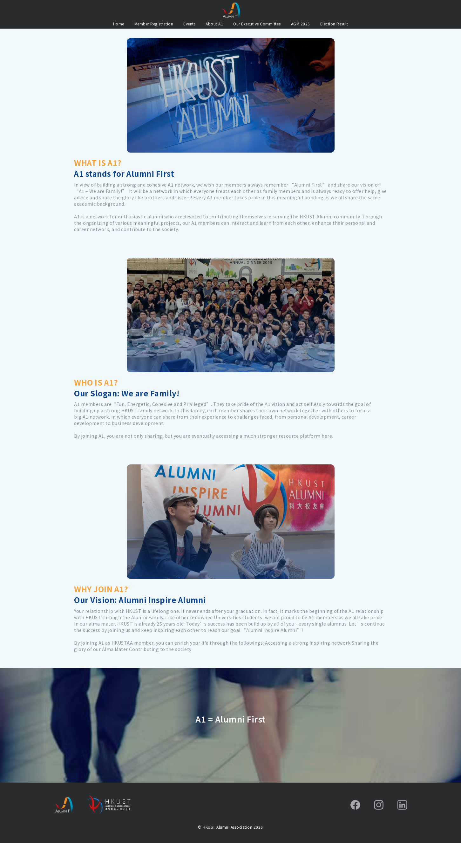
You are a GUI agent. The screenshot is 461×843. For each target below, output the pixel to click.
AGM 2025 (300, 23)
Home (118, 23)
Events (189, 23)
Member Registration (153, 23)
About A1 (214, 23)
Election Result (334, 23)
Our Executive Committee (257, 23)
